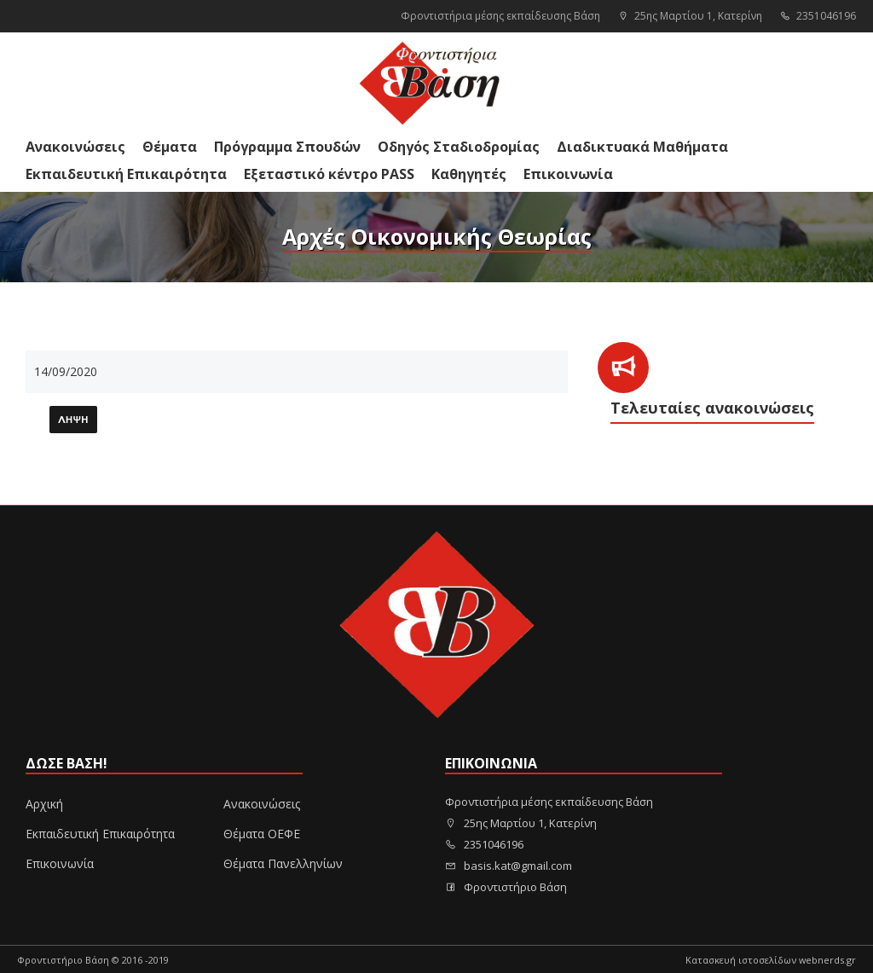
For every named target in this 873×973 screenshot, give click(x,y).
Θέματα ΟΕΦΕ (261, 833)
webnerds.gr (827, 959)
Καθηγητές (468, 174)
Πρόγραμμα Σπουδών (287, 146)
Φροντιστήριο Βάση (506, 887)
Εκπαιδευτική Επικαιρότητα (126, 174)
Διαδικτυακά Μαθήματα (642, 146)
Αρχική (44, 804)
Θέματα (169, 146)
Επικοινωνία (568, 174)
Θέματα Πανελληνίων (283, 863)
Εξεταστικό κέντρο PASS (329, 174)
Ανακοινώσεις (75, 146)
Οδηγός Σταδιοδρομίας (459, 146)
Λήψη (73, 420)
